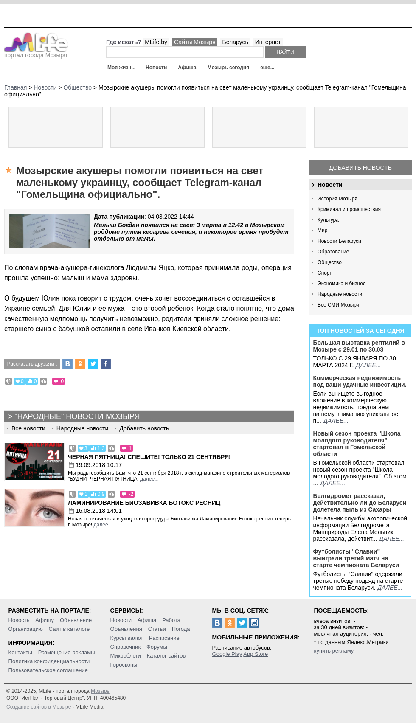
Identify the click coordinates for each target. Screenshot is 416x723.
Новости (156, 67)
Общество (330, 262)
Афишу (44, 620)
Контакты (20, 652)
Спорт (325, 273)
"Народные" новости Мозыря (77, 416)
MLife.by (156, 42)
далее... (368, 365)
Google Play (227, 654)
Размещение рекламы (66, 652)
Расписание (164, 638)
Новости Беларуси (339, 241)
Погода (181, 629)
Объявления (126, 629)
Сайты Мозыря (194, 42)
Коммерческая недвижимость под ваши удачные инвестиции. (360, 381)
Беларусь (235, 42)
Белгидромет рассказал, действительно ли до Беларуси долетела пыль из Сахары (360, 502)
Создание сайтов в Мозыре (38, 707)
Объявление (76, 620)
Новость (19, 620)
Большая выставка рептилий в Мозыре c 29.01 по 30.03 (359, 346)
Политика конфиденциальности (49, 661)
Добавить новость (360, 167)
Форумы (156, 647)
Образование (333, 252)
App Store (255, 654)
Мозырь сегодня (229, 67)
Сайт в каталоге (69, 629)
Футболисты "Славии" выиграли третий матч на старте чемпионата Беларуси (356, 558)
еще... (267, 67)
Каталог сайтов (166, 656)
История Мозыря (337, 199)
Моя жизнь (121, 67)
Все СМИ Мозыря (338, 305)
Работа (171, 620)
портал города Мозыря (36, 53)
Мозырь (100, 691)
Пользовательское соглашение (48, 670)
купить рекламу (334, 650)
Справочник (125, 647)
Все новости (28, 428)
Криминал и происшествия (349, 209)
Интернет (268, 42)
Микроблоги (125, 656)
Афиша (187, 67)
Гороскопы (124, 664)
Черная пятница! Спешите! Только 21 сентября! (149, 456)
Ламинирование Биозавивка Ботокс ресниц (144, 502)
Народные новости (340, 294)
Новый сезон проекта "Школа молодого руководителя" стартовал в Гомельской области (357, 443)
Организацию (25, 629)
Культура (328, 220)
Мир (322, 230)
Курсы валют (126, 638)
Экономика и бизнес (341, 284)
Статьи (157, 629)
